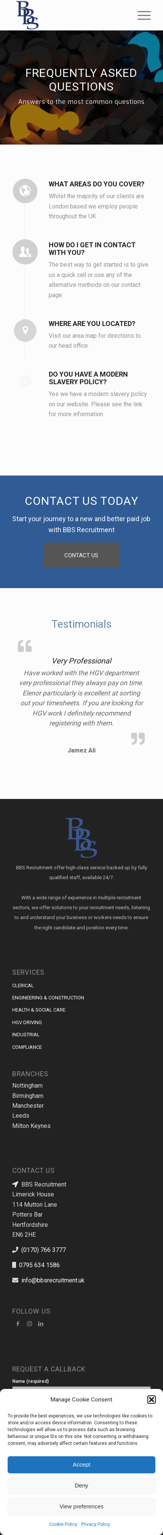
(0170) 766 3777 (43, 1249)
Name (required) (81, 1389)
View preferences (81, 1506)
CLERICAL (23, 985)
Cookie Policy (63, 1524)
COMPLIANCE (27, 1047)
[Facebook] (18, 1324)
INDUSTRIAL (26, 1034)
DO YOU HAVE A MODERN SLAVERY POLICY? (88, 378)
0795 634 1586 (39, 1265)
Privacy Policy (95, 1524)
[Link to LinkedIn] (40, 1324)
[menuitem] (140, 15)
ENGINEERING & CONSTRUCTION (48, 998)
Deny (81, 1485)
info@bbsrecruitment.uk (53, 1280)
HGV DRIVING (27, 1022)
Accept (81, 1464)
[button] (151, 1399)
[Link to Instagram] (29, 1324)
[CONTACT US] (81, 555)
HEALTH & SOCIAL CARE (39, 1010)
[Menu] (140, 15)
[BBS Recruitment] (67, 15)
